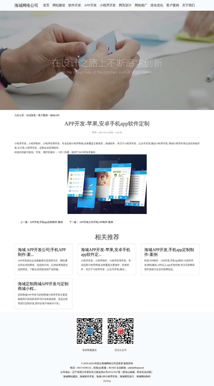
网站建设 (58, 5)
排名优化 (156, 5)
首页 (46, 5)
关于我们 (188, 5)
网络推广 (141, 5)
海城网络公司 (26, 5)
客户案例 (172, 5)
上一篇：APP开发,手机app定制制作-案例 (41, 222)
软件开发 (74, 5)
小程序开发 (108, 5)
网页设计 (125, 5)
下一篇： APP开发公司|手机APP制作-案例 (91, 222)
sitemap (107, 380)
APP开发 (90, 5)
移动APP (54, 115)
